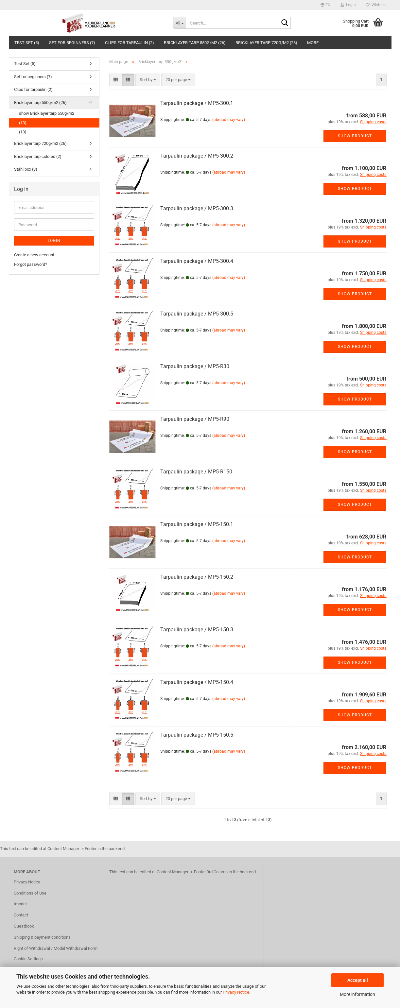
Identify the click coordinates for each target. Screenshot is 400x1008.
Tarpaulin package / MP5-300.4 (196, 261)
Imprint (20, 903)
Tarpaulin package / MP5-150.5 (196, 735)
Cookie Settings (28, 958)
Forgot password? (30, 264)
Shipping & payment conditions (42, 937)
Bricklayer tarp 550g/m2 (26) (195, 42)
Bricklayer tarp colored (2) (37, 156)
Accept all (357, 980)
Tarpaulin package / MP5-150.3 (196, 629)
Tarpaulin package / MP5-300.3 (196, 208)
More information (357, 994)
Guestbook (24, 926)
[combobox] (147, 80)
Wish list (376, 5)
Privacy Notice (236, 992)
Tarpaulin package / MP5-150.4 (196, 682)
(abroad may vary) (228, 119)
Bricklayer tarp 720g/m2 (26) (266, 42)
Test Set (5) (26, 42)
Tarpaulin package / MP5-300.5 (196, 314)
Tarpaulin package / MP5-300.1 (196, 103)
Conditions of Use (30, 893)
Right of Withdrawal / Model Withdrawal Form (55, 948)
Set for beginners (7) (72, 42)
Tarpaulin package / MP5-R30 (194, 366)
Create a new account (34, 254)
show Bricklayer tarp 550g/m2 (46, 113)
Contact (21, 915)
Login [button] (348, 5)
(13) (22, 122)
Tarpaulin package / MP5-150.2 (196, 577)
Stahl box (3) (25, 169)
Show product (355, 136)
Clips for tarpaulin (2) (129, 42)
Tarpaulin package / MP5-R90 (194, 419)
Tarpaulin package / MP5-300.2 (196, 156)
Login (54, 240)
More (313, 42)
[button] (326, 5)
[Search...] (179, 23)
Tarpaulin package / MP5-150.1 (196, 524)
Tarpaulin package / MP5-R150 (196, 472)
